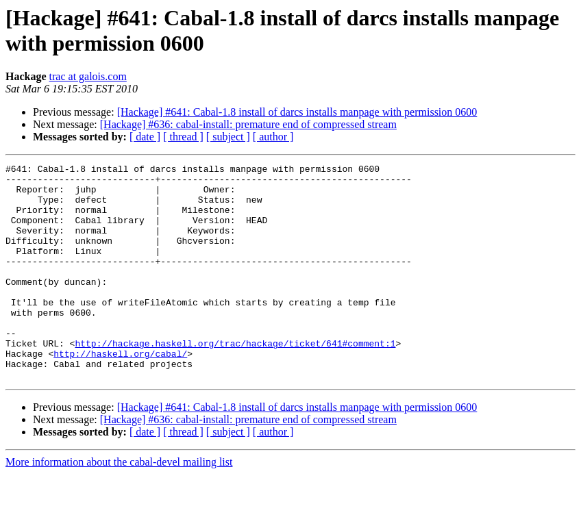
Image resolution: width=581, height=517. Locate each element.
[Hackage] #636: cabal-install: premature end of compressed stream (248, 124)
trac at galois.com (88, 76)
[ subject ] (228, 136)
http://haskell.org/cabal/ (120, 392)
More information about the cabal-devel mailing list (118, 505)
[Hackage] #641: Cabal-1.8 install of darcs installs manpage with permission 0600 (297, 112)
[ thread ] (183, 136)
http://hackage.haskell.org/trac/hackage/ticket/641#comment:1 (235, 380)
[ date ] (144, 136)
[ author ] (273, 136)
